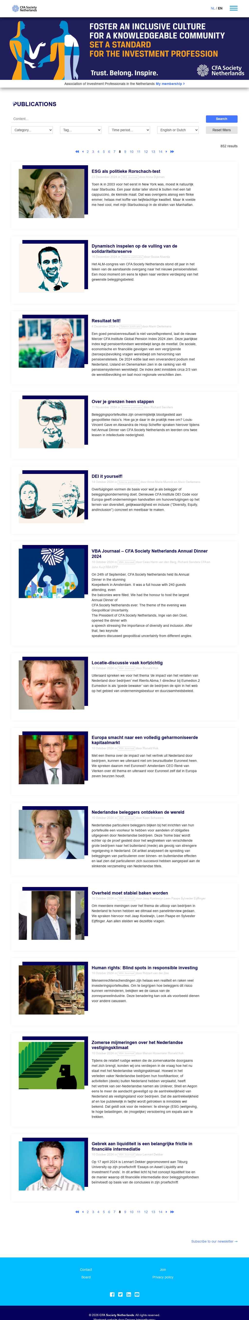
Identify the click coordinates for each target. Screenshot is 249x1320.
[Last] (172, 152)
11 (139, 151)
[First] (77, 152)
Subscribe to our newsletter (212, 1241)
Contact (86, 1269)
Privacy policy (162, 1277)
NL (213, 8)
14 (160, 151)
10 (131, 151)
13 (153, 151)
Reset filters (222, 130)
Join (163, 1269)
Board (86, 1277)
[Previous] (83, 152)
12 (146, 151)
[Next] (166, 152)
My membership (170, 83)
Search (221, 118)
